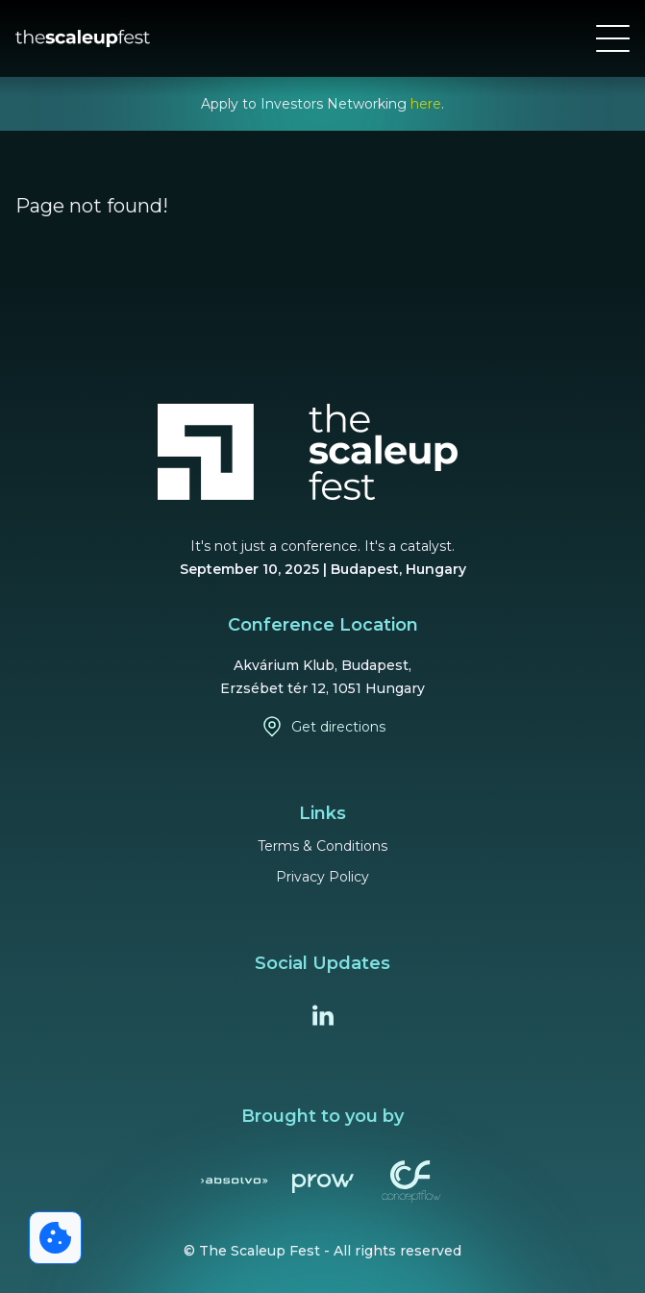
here (425, 103)
